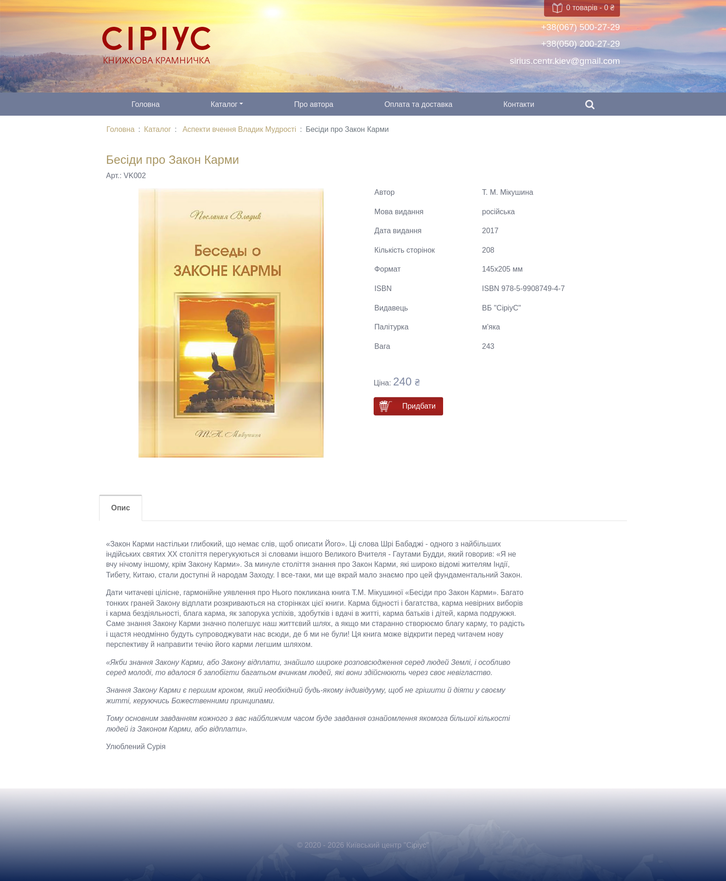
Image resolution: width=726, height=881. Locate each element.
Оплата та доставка (418, 104)
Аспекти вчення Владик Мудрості (239, 129)
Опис (120, 508)
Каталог (224, 104)
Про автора (313, 104)
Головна (145, 104)
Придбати (419, 406)
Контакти (518, 104)
